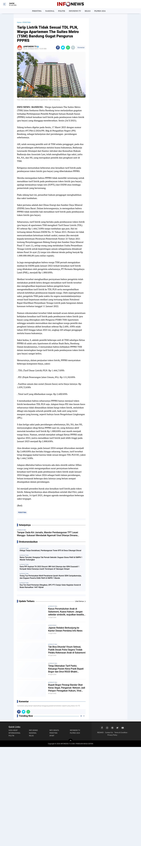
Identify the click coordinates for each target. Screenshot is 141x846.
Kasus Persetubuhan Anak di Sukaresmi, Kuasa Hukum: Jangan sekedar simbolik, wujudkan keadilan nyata (66, 611)
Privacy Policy (112, 735)
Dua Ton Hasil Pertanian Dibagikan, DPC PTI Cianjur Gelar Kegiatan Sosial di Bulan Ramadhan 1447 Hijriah (50, 586)
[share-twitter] (63, 48)
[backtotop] (70, 741)
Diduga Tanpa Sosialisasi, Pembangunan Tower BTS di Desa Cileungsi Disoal (50, 550)
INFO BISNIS (33, 730)
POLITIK (61, 11)
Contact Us (109, 732)
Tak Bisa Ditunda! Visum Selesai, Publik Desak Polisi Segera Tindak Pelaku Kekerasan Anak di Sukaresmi (66, 649)
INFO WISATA (54, 730)
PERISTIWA (36, 11)
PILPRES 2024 (100, 11)
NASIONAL (49, 11)
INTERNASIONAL (14, 733)
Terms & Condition (120, 732)
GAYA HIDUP (13, 730)
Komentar (80, 47)
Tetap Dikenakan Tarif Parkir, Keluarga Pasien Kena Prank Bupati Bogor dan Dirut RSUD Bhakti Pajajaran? (66, 668)
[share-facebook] (58, 48)
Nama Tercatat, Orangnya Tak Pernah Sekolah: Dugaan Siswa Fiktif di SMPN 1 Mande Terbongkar (51, 558)
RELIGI (88, 11)
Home (19, 22)
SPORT (51, 736)
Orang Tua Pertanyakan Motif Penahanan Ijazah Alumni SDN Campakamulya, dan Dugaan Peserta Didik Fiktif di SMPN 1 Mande (50, 577)
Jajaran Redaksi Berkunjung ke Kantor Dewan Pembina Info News (65, 629)
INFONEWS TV (75, 11)
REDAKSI (100, 732)
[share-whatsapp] (68, 48)
